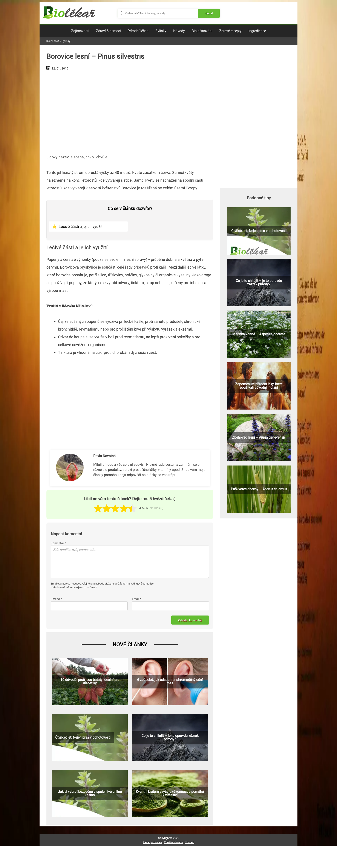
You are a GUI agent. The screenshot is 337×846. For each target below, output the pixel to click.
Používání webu (173, 842)
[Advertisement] (130, 110)
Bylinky (160, 31)
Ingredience (257, 31)
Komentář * (58, 543)
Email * (136, 599)
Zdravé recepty (230, 31)
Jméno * (56, 599)
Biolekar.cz (52, 41)
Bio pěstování (202, 31)
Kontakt (189, 842)
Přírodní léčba (138, 31)
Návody (179, 31)
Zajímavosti (80, 31)
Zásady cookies (152, 842)
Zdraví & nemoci (108, 31)
